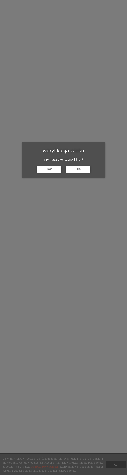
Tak (49, 169)
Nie (78, 169)
